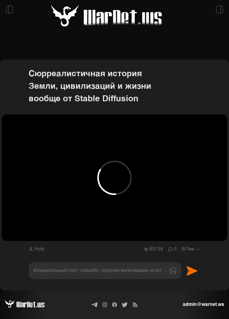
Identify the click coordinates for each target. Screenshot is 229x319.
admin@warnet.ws (203, 304)
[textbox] (105, 270)
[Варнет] (29, 304)
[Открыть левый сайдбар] (9, 9)
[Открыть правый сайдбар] (219, 9)
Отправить (192, 270)
